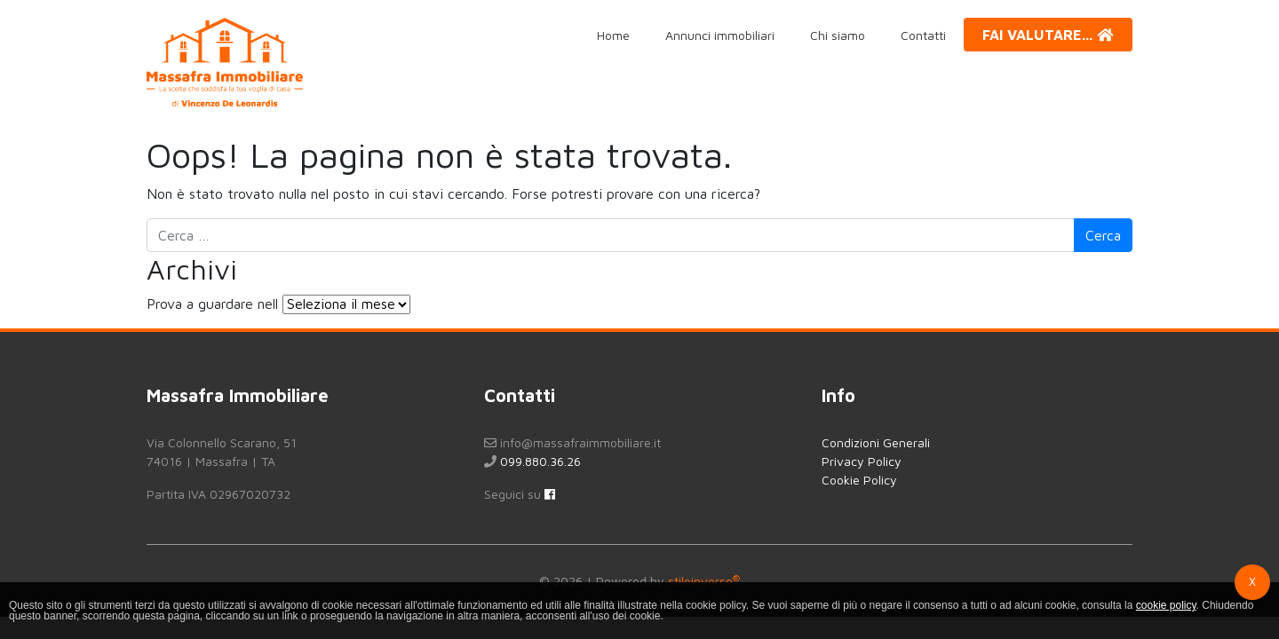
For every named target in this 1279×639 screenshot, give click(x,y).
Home (613, 35)
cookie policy (1166, 605)
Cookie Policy (859, 479)
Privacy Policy (862, 461)
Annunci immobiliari (720, 35)
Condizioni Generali (876, 442)
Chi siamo (837, 35)
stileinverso (704, 580)
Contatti (923, 35)
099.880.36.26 (540, 461)
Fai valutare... (1048, 35)
